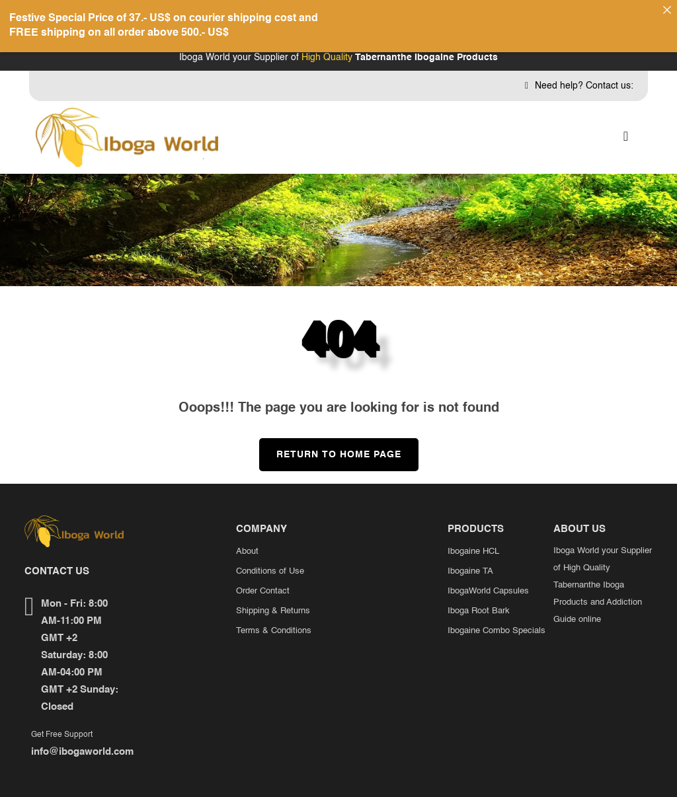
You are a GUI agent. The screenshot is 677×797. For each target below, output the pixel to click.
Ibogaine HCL (473, 539)
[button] (625, 125)
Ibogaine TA (470, 558)
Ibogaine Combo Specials (496, 618)
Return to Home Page (330, 436)
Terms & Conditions (273, 618)
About (247, 539)
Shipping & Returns (273, 598)
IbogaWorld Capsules (488, 578)
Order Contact (263, 578)
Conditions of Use (270, 558)
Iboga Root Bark (479, 598)
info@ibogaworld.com (82, 740)
